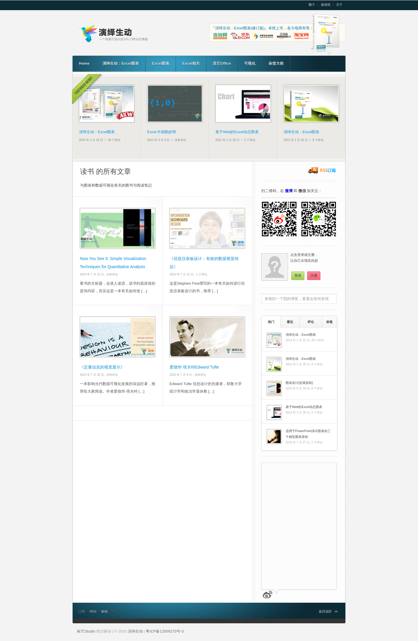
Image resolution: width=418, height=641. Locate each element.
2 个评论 (249, 140)
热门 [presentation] (271, 322)
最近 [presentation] (290, 322)
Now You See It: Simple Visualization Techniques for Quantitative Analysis (113, 262)
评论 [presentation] (310, 322)
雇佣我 (325, 4)
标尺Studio (86, 631)
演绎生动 (136, 631)
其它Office (222, 63)
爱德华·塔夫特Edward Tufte (194, 367)
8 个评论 (316, 388)
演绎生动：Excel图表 (120, 63)
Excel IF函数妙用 (161, 132)
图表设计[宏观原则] (299, 382)
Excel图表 (160, 63)
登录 (297, 276)
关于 (339, 4)
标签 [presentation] (329, 322)
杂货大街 (276, 63)
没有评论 (180, 140)
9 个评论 (318, 140)
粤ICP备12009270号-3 (164, 631)
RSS (93, 611)
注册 (313, 276)
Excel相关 (191, 63)
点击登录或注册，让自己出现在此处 (304, 258)
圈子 (312, 4)
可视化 (249, 63)
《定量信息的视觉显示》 (102, 367)
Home (84, 63)
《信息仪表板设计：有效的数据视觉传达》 (204, 262)
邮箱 (104, 611)
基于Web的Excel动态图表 (237, 132)
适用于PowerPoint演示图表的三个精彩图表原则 (308, 433)
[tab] (271, 322)
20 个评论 (114, 140)
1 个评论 (201, 274)
